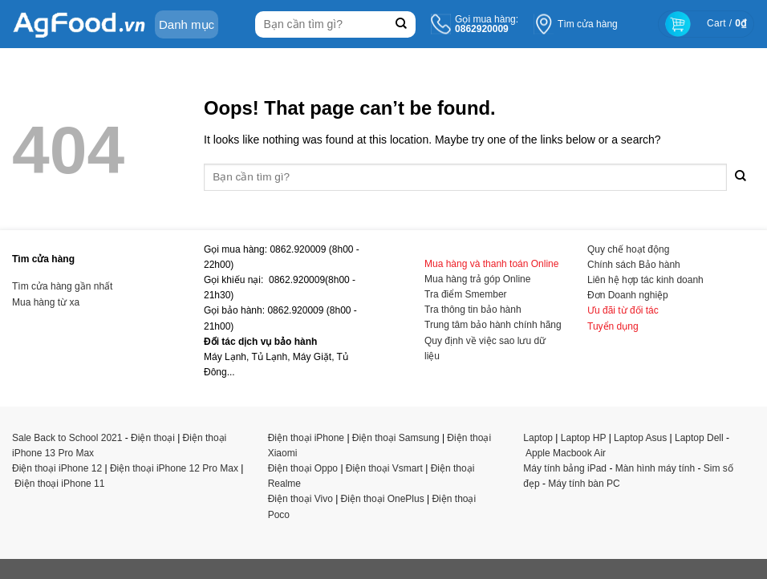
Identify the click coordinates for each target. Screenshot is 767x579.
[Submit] (402, 24)
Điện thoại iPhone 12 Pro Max (174, 468)
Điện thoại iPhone (306, 437)
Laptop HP (584, 437)
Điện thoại (153, 437)
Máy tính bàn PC (583, 483)
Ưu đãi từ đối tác (623, 310)
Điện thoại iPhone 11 (59, 483)
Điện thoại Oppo (303, 468)
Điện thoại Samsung (396, 437)
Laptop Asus (640, 437)
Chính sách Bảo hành (633, 264)
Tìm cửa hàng (588, 24)
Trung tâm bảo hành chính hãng (493, 324)
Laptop (538, 437)
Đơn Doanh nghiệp (627, 295)
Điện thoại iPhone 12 (57, 468)
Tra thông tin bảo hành (472, 309)
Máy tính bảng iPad (565, 468)
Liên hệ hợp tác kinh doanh (645, 279)
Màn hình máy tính (655, 468)
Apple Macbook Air (566, 453)
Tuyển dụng (613, 326)
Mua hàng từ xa (45, 302)
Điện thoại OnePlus (382, 498)
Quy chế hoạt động (628, 249)
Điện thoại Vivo (300, 498)
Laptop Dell (699, 437)
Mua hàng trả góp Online (477, 279)
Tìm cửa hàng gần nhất (62, 286)
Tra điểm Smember (465, 294)
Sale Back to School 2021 (67, 437)
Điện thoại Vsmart (384, 468)
